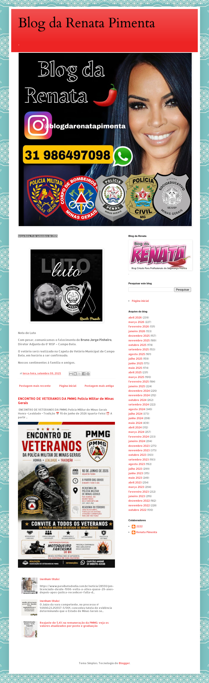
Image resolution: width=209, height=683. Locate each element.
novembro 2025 (139, 340)
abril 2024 (135, 427)
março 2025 (136, 377)
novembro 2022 (139, 505)
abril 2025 (135, 372)
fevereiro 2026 (138, 326)
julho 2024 (135, 413)
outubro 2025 (137, 345)
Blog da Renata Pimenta (86, 23)
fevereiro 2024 (138, 436)
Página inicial (67, 385)
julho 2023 (135, 468)
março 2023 (136, 487)
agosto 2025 (136, 354)
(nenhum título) (49, 579)
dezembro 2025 (139, 335)
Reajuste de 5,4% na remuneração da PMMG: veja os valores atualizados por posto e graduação (74, 624)
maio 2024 (135, 423)
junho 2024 (135, 418)
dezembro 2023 (139, 445)
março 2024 (136, 432)
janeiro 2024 (136, 441)
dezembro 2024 (139, 390)
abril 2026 (135, 317)
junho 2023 (135, 473)
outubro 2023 (137, 454)
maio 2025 (135, 367)
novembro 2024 (139, 395)
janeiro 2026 (136, 331)
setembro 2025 (138, 349)
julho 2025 (135, 358)
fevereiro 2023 (138, 491)
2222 (139, 526)
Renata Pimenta (146, 532)
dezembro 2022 (139, 500)
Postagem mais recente (35, 385)
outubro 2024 (137, 400)
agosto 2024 (136, 409)
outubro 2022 (137, 510)
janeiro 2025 (136, 386)
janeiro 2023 (136, 496)
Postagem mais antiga (99, 385)
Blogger (124, 663)
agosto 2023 (136, 464)
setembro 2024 (138, 404)
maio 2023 (135, 477)
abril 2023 (135, 482)
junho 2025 (135, 363)
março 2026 (136, 322)
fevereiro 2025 (138, 381)
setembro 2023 (138, 459)
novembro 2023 (139, 450)
